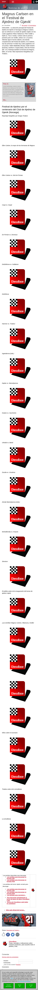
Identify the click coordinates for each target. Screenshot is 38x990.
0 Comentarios (32, 25)
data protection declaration (24, 981)
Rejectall (19, 985)
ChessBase (12, 941)
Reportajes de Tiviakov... (13, 930)
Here (12, 978)
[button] (12, 1)
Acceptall (31, 985)
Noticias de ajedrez (18, 8)
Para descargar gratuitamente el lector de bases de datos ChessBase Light (18, 899)
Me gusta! (24, 25)
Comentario (5, 967)
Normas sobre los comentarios (10, 957)
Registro (18, 964)
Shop (4, 1)
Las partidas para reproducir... (16, 895)
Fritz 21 (5, 84)
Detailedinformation (8, 985)
